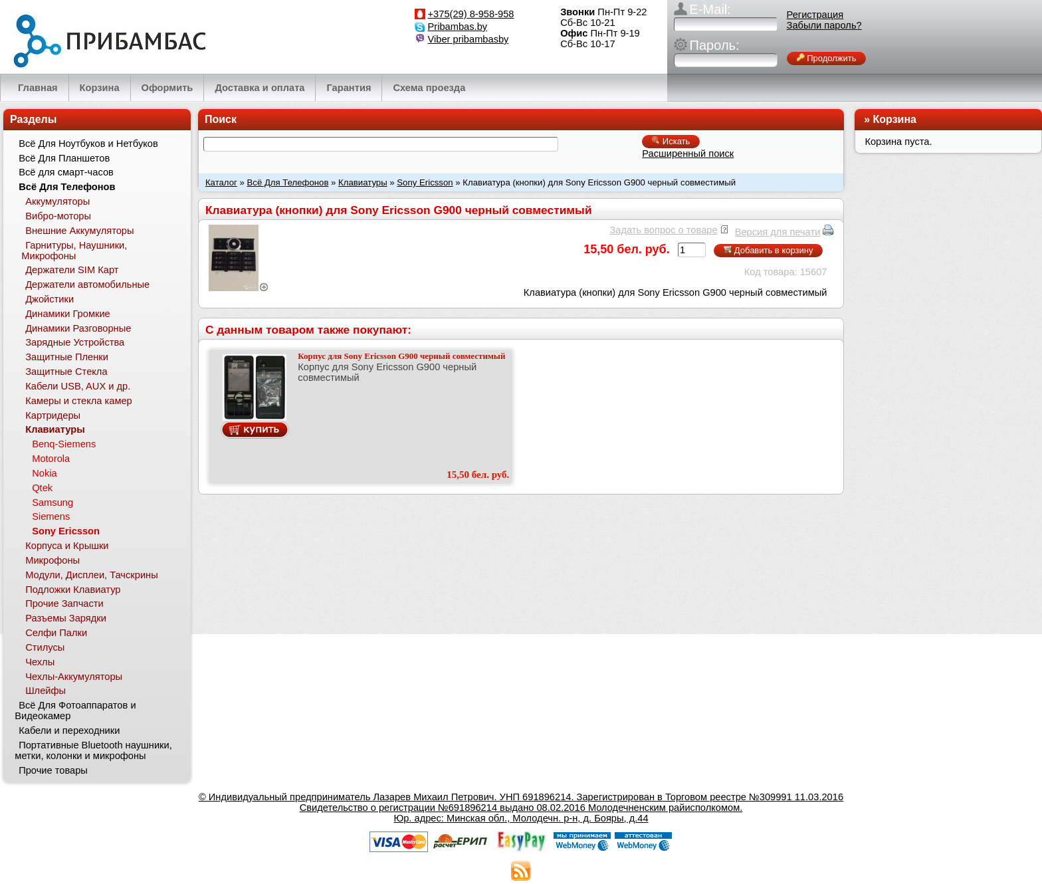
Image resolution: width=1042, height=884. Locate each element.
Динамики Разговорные (78, 328)
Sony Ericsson (425, 182)
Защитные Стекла (66, 371)
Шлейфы (45, 690)
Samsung (52, 502)
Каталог (221, 182)
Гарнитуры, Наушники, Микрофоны (74, 250)
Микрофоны (52, 560)
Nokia (44, 473)
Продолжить (827, 58)
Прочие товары (53, 770)
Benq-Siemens (64, 444)
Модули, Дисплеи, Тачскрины (91, 575)
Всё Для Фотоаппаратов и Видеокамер (75, 710)
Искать (671, 141)
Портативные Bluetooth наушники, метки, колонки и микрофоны (93, 750)
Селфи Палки (56, 632)
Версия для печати (778, 232)
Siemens (51, 516)
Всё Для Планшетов (64, 158)
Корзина (894, 119)
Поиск (221, 119)
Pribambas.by (458, 26)
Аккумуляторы (57, 201)
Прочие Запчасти (64, 603)
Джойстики (49, 299)
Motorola (51, 458)
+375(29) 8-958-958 (471, 14)
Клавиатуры (362, 182)
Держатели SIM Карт (71, 270)
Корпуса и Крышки (66, 545)
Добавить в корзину (768, 250)
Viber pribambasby (468, 39)
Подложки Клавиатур (72, 589)
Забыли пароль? (824, 25)
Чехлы (39, 662)
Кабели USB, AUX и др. (77, 386)
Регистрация (815, 14)
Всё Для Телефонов (288, 182)
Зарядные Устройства (74, 342)
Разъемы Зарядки (65, 618)
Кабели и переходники (69, 730)
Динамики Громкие (67, 313)
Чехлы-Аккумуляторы (73, 676)
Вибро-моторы (58, 216)
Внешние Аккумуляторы (79, 230)
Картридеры (52, 415)
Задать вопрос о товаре (663, 230)
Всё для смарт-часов (66, 172)
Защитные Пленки (66, 357)
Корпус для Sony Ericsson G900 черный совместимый (401, 356)
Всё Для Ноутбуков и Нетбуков (88, 143)
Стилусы (44, 647)
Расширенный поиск (688, 153)
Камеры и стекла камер (78, 400)
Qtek (42, 488)
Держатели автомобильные (87, 284)
